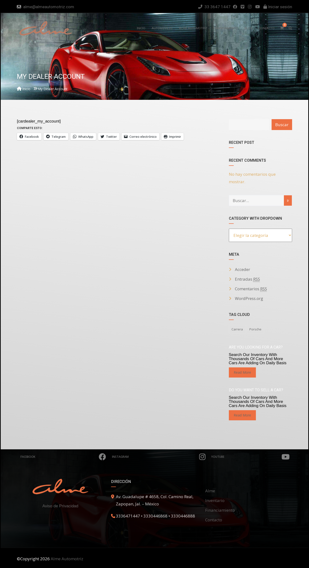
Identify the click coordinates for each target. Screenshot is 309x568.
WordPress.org (249, 298)
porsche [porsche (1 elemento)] (255, 329)
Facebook (63, 457)
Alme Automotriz (67, 558)
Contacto (213, 520)
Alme (210, 491)
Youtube (250, 457)
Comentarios (251, 289)
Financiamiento (220, 510)
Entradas (247, 279)
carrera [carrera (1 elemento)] (237, 329)
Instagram (158, 457)
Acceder (242, 269)
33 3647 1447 (214, 6)
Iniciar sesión (277, 6)
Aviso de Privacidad (60, 506)
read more (242, 372)
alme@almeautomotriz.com (48, 6)
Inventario (215, 500)
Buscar (281, 124)
